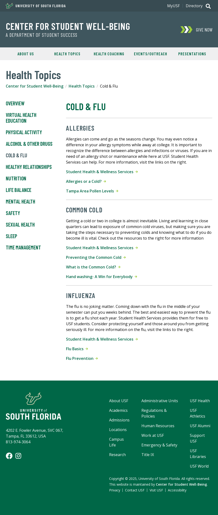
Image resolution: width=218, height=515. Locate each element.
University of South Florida (36, 6)
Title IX (147, 454)
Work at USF (152, 435)
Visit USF (156, 490)
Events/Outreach (150, 53)
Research (117, 454)
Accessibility (177, 490)
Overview (15, 103)
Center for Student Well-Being (68, 26)
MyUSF (173, 6)
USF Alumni (200, 425)
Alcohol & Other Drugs (29, 144)
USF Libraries (198, 453)
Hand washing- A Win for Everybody (101, 276)
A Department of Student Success (41, 35)
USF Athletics (197, 413)
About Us (25, 53)
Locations (118, 429)
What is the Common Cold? (93, 267)
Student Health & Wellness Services (102, 171)
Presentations (192, 53)
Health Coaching (109, 53)
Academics (118, 410)
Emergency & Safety (159, 445)
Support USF (197, 438)
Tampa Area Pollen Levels (92, 191)
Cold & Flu (16, 155)
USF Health (200, 400)
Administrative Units (159, 400)
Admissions (119, 420)
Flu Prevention (82, 358)
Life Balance (18, 190)
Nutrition (16, 178)
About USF (118, 400)
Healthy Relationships (29, 167)
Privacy (114, 490)
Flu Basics (77, 348)
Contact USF (135, 490)
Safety (13, 213)
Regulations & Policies (154, 413)
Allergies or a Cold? (86, 181)
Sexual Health (20, 225)
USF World (199, 466)
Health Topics (67, 53)
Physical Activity (24, 132)
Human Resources (157, 425)
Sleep (11, 236)
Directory (194, 6)
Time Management (23, 247)
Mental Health (20, 201)
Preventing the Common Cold (96, 257)
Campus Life (116, 442)
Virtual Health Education (21, 118)
